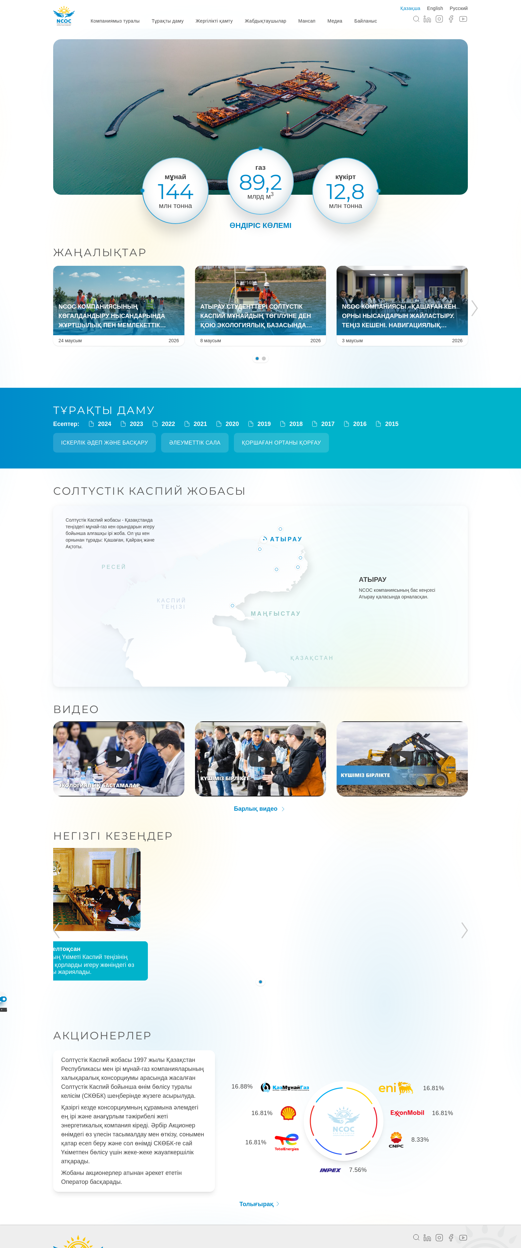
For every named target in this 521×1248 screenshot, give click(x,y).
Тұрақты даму (167, 21)
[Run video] (118, 755)
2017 (323, 424)
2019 (259, 424)
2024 (99, 424)
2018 (291, 424)
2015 (386, 424)
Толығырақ (260, 1164)
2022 (163, 424)
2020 (227, 424)
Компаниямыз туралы (115, 21)
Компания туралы (133, 1218)
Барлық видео (260, 806)
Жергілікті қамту (214, 21)
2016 (354, 424)
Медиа (335, 21)
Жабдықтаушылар (265, 21)
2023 (131, 424)
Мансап (307, 21)
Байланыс (365, 21)
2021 (195, 424)
